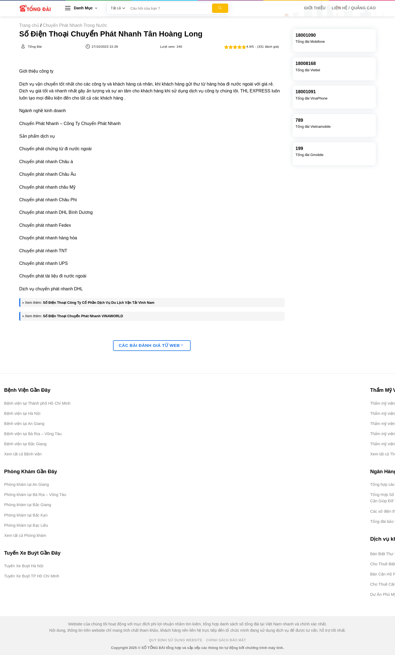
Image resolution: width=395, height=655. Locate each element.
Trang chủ (29, 25)
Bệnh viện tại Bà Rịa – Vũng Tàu (32, 434)
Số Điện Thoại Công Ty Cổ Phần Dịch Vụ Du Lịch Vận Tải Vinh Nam (99, 302)
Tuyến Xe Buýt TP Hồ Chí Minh (31, 576)
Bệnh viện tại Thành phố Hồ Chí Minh (37, 403)
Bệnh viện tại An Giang (24, 423)
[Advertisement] (367, 572)
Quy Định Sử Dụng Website (175, 640)
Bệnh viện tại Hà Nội (22, 413)
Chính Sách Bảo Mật (226, 640)
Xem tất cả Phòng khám (25, 535)
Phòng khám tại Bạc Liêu (26, 525)
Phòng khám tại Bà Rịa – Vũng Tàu (35, 494)
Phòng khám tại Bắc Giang (27, 505)
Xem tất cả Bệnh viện (23, 454)
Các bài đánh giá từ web (151, 345)
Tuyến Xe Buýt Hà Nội (23, 566)
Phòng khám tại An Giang (26, 484)
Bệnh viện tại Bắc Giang (25, 444)
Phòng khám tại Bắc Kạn (25, 515)
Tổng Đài (35, 46)
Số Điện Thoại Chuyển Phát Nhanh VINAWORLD (83, 316)
